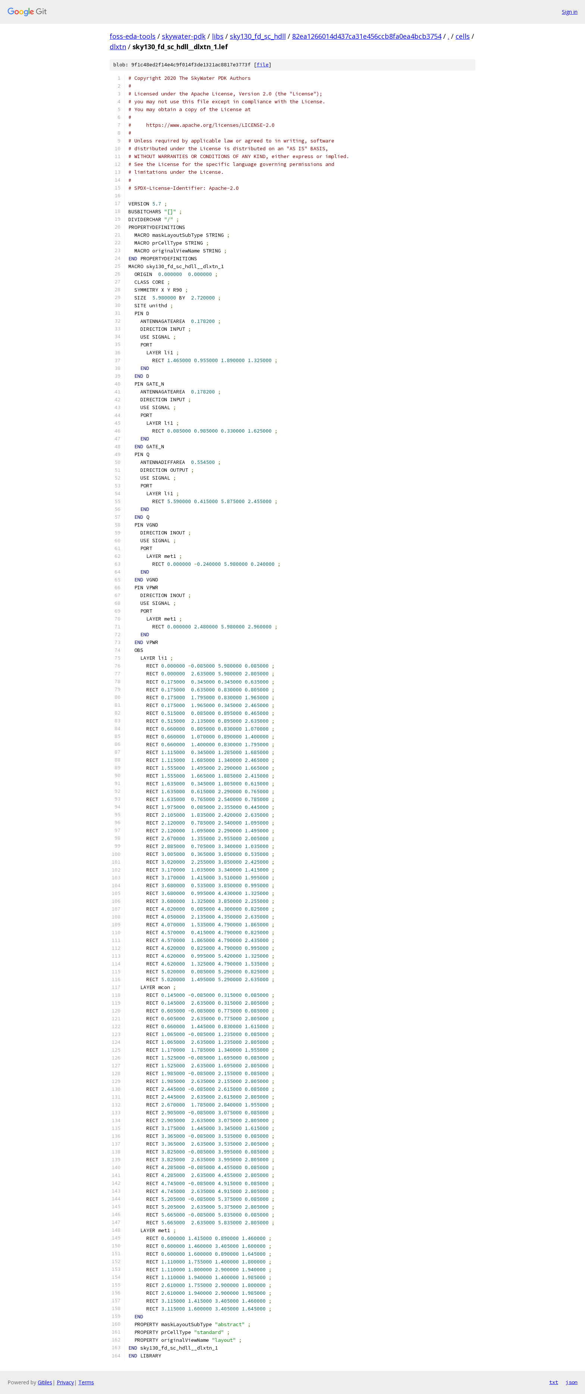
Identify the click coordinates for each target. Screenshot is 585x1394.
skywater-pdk (184, 36)
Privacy (65, 1382)
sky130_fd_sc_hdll (258, 36)
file (263, 65)
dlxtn (118, 46)
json (572, 1382)
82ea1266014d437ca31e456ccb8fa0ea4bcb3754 (366, 36)
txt (553, 1382)
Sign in (570, 11)
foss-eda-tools (133, 36)
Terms (86, 1382)
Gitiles (45, 1382)
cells (463, 36)
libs (217, 36)
